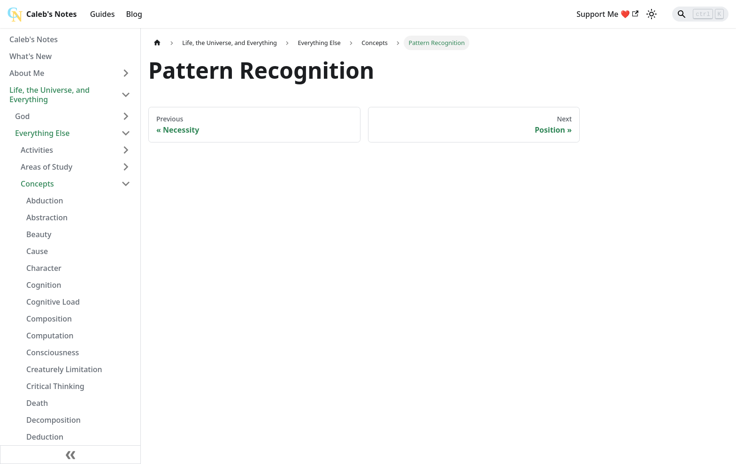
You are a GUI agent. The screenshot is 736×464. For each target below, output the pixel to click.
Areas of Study (46, 167)
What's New (30, 56)
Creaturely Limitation (64, 369)
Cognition (43, 285)
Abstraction (47, 217)
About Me (26, 73)
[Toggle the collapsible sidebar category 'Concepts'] (125, 183)
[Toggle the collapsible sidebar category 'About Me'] (125, 73)
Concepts (37, 184)
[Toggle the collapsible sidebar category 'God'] (125, 116)
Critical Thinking (55, 386)
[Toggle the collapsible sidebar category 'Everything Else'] (125, 133)
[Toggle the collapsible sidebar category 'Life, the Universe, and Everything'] (125, 94)
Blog (134, 14)
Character (43, 268)
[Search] (700, 14)
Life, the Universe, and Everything (49, 95)
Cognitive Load (53, 302)
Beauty (38, 234)
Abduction (44, 200)
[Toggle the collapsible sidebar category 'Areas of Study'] (125, 166)
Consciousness (52, 352)
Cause (37, 251)
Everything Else (42, 133)
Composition (49, 319)
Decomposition (53, 420)
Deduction (44, 437)
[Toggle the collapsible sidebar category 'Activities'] (125, 149)
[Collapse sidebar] (70, 454)
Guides (102, 14)
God (22, 116)
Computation (50, 335)
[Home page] (157, 43)
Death (37, 403)
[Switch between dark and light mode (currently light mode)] (651, 14)
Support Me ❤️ (607, 14)
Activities (37, 150)
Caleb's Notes (33, 39)
